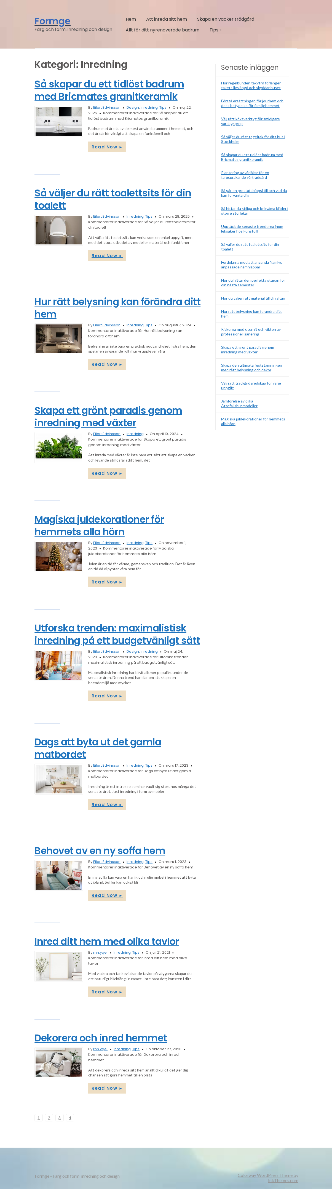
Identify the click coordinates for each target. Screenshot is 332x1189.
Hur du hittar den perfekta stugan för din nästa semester (253, 282)
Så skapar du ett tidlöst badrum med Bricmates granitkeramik (109, 90)
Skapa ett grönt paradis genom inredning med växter (108, 417)
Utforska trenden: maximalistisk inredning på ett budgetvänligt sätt (117, 634)
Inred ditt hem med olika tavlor (106, 941)
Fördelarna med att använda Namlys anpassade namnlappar (251, 264)
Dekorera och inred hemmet (100, 1038)
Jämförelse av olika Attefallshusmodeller (239, 403)
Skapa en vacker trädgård (225, 19)
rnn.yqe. (100, 952)
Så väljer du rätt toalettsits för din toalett (112, 199)
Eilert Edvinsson (107, 107)
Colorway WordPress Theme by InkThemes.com (268, 1177)
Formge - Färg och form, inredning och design (77, 1176)
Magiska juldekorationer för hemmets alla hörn (99, 525)
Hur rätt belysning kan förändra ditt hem (117, 308)
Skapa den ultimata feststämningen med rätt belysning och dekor (251, 367)
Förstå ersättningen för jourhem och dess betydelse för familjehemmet (252, 103)
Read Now (107, 147)
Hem (131, 19)
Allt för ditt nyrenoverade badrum (162, 30)
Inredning (149, 107)
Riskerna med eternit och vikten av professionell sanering (251, 331)
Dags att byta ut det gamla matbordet (97, 748)
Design (133, 107)
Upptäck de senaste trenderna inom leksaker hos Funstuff (252, 228)
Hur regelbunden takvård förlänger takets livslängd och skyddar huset (251, 85)
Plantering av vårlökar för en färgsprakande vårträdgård (245, 175)
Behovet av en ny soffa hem (99, 850)
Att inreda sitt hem (166, 19)
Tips (215, 30)
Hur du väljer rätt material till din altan (253, 298)
